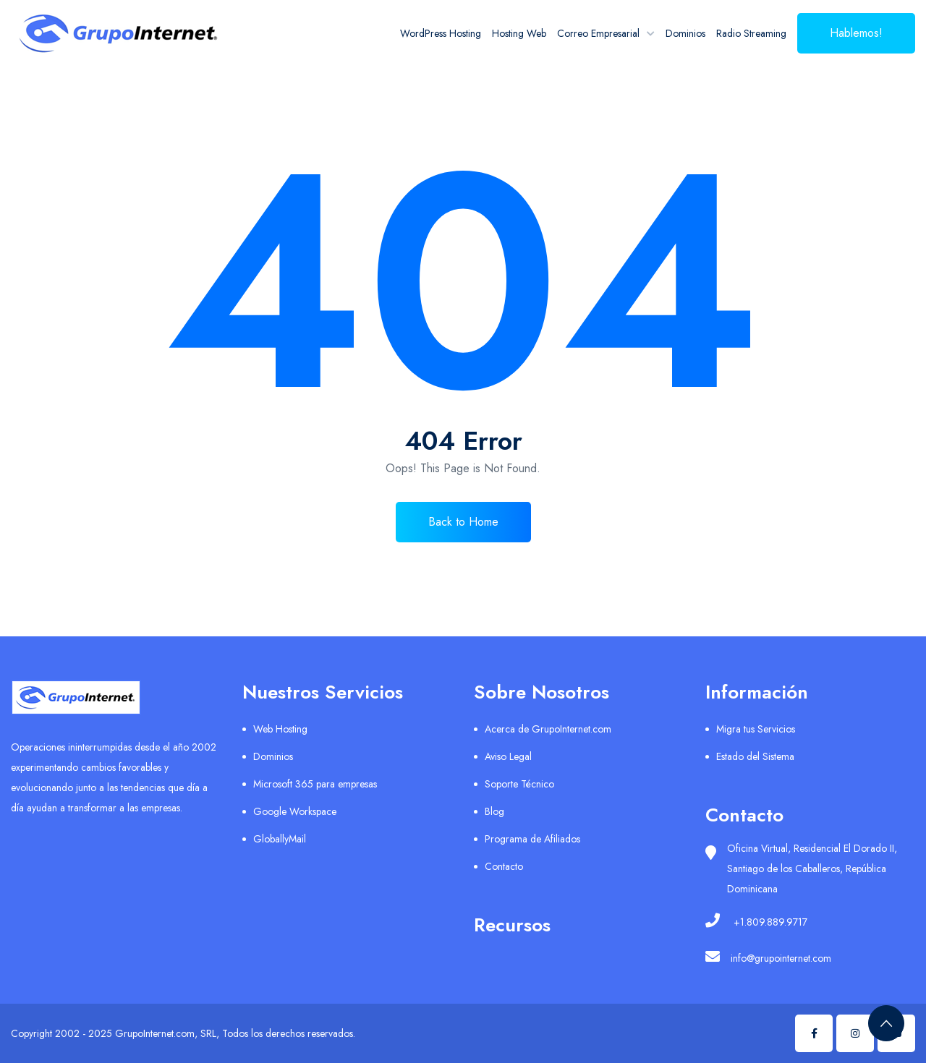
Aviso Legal (508, 756)
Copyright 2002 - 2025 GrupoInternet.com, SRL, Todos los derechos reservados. (183, 1033)
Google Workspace (294, 811)
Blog (494, 811)
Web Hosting (280, 729)
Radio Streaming (751, 33)
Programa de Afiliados (532, 839)
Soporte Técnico (519, 784)
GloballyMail (279, 839)
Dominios (685, 33)
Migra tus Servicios (755, 729)
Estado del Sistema (755, 756)
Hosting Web (519, 33)
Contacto (504, 866)
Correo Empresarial (598, 33)
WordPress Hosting (440, 33)
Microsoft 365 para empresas (315, 784)
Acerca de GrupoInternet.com (548, 729)
